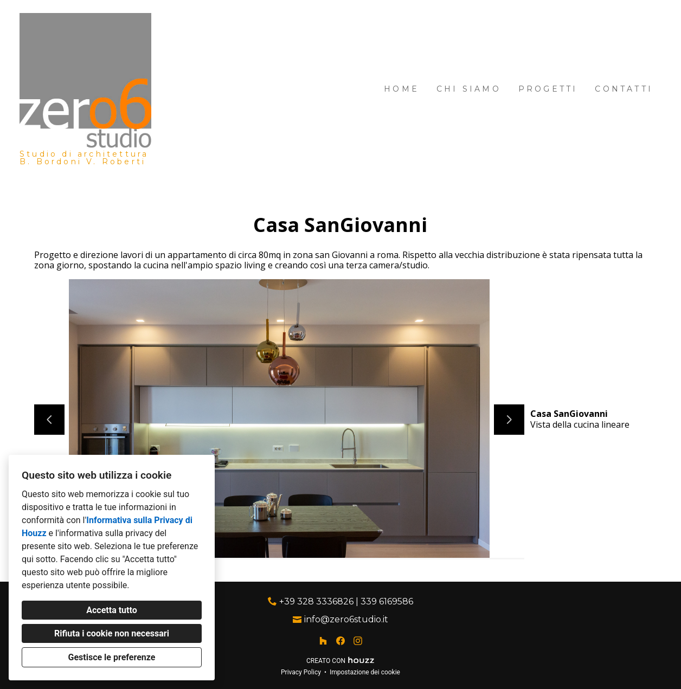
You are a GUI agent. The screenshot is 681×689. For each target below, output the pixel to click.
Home (401, 89)
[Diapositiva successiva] (509, 419)
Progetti (548, 89)
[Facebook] (340, 641)
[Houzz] (323, 641)
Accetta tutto (111, 610)
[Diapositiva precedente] (49, 419)
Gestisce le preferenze (112, 657)
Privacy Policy (301, 672)
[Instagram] (358, 641)
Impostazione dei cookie (365, 672)
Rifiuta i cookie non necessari (111, 633)
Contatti (624, 89)
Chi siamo (468, 89)
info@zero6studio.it (346, 619)
